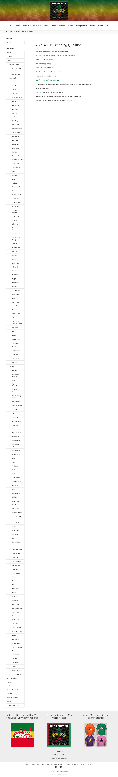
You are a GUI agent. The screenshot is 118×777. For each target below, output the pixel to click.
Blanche (14, 113)
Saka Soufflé (15, 604)
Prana (13, 585)
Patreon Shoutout (12, 690)
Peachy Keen (16, 577)
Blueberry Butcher (17, 405)
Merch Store (59, 764)
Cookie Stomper (16, 421)
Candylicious (15, 148)
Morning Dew (16, 573)
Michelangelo (16, 247)
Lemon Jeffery (16, 234)
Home (9, 682)
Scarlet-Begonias (17, 608)
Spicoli (14, 335)
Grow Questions (12, 678)
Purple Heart (15, 282)
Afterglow (14, 86)
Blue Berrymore (16, 121)
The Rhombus (16, 347)
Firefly (13, 462)
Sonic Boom (15, 612)
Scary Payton (16, 302)
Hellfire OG (15, 497)
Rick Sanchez (16, 290)
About (9, 52)
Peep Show (15, 275)
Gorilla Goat (15, 198)
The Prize (15, 658)
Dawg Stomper (16, 433)
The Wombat (15, 351)
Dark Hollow (15, 425)
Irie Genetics (64, 774)
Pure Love (15, 588)
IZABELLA (15, 220)
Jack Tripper (15, 522)
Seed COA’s (40, 764)
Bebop (14, 101)
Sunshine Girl (16, 639)
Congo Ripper (16, 417)
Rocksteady (15, 294)
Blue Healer (15, 124)
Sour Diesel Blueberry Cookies (17, 322)
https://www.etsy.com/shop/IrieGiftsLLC (47, 80)
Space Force (15, 620)
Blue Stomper (16, 401)
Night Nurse (15, 255)
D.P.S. (14, 171)
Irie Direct (10, 686)
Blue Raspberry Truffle (16, 397)
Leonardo (14, 243)
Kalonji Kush (15, 224)
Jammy (14, 526)
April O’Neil (15, 93)
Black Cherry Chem (15, 391)
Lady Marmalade (17, 550)
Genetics (9, 60)
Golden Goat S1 (16, 195)
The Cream (15, 651)
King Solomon (16, 74)
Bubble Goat (15, 140)
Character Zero (16, 156)
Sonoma (14, 616)
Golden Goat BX (17, 481)
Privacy (9, 694)
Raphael (14, 286)
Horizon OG (15, 501)
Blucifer (14, 117)
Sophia (14, 317)
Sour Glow (15, 327)
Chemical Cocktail (17, 160)
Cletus (14, 413)
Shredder (14, 310)
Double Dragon (16, 440)
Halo (13, 489)
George (14, 474)
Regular (11, 366)
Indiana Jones (16, 509)
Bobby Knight (16, 132)
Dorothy (14, 179)
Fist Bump (15, 466)
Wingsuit (14, 362)
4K (12, 82)
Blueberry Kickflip (17, 128)
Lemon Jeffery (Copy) (16, 239)
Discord (82, 764)
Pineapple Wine (16, 581)
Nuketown (15, 259)
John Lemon (15, 530)
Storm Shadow (16, 627)
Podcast (68, 764)
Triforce (14, 666)
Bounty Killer (15, 136)
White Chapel (16, 670)
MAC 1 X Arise (16, 565)
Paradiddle (15, 271)
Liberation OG (16, 557)
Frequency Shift (16, 187)
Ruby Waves (15, 600)
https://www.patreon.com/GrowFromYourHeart (49, 72)
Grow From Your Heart (14, 674)
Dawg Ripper (16, 429)
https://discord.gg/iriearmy (43, 63)
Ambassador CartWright (15, 375)
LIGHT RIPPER (16, 561)
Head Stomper (16, 493)
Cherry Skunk (16, 167)
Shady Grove (16, 306)
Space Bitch (15, 331)
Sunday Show (16, 339)
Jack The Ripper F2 (17, 517)
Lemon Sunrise (16, 553)
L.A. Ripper (15, 546)
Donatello (14, 175)
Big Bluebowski (16, 105)
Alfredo (14, 90)
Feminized (12, 78)
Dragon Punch (16, 454)
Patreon (75, 764)
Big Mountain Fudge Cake (16, 385)
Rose (13, 298)
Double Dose (16, 437)
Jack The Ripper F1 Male (17, 69)
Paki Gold (15, 267)
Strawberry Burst (17, 631)
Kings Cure (15, 538)
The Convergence (17, 647)
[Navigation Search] (107, 25)
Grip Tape (15, 485)
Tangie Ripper (16, 643)
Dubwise (14, 458)
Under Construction (13, 705)
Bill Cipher (15, 109)
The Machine (16, 655)
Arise (13, 380)
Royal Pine (15, 596)
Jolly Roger (15, 534)
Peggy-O (14, 279)
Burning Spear (16, 144)
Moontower (15, 569)
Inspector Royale (17, 512)
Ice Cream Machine (15, 211)
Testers (9, 701)
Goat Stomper (16, 477)
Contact (9, 56)
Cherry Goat (15, 163)
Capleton (14, 152)
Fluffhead (15, 183)
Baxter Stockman (17, 97)
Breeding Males (14, 64)
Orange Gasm (16, 263)
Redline (14, 592)
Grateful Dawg (16, 202)
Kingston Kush (16, 542)
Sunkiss (14, 635)
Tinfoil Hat (15, 354)
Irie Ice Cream (16, 216)
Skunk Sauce (16, 313)
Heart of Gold (16, 206)
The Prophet (15, 662)
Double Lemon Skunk (16, 445)
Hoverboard (15, 505)
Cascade (14, 409)
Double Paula (16, 450)
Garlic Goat (15, 191)
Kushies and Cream (15, 229)
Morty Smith (15, 251)
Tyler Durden (15, 358)
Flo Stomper (15, 470)
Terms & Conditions (13, 697)
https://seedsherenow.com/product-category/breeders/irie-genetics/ (55, 55)
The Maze (15, 343)
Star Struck (15, 623)
